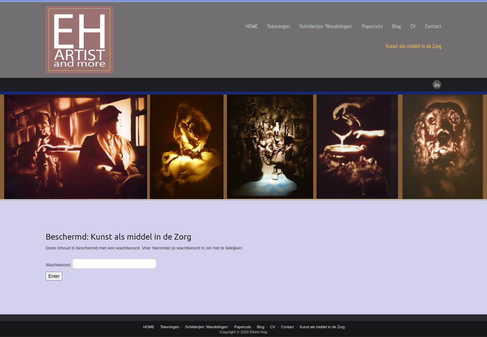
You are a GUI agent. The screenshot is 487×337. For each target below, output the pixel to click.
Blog (396, 26)
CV (413, 26)
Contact (433, 26)
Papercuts (372, 26)
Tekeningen (278, 26)
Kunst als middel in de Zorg (413, 46)
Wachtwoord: (101, 264)
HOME (252, 26)
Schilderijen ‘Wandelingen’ (325, 26)
